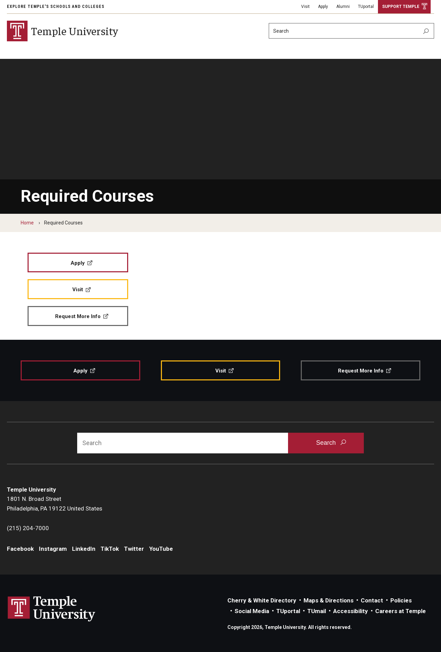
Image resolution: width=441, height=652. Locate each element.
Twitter (134, 548)
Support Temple (400, 6)
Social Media (252, 611)
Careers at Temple (400, 611)
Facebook (20, 548)
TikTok (110, 548)
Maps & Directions (328, 600)
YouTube (161, 548)
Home (27, 222)
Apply (323, 6)
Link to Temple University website (51, 609)
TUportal (366, 6)
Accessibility (350, 611)
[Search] (351, 31)
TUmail (316, 611)
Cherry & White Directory (261, 600)
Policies (401, 600)
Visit (305, 6)
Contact (372, 600)
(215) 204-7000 (28, 528)
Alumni (343, 6)
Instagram (53, 548)
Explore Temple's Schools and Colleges (55, 6)
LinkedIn (83, 548)
